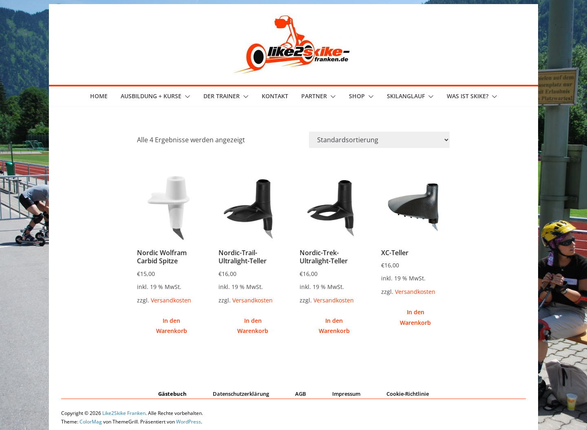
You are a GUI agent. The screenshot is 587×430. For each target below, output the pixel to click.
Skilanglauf (406, 96)
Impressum (346, 393)
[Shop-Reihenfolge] (379, 139)
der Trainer (221, 96)
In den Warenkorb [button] (171, 326)
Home (99, 96)
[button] (185, 96)
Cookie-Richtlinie (407, 393)
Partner (314, 96)
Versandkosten (171, 300)
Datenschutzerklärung (241, 393)
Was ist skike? (467, 96)
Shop (357, 96)
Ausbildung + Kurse (151, 96)
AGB (300, 393)
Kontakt (275, 96)
